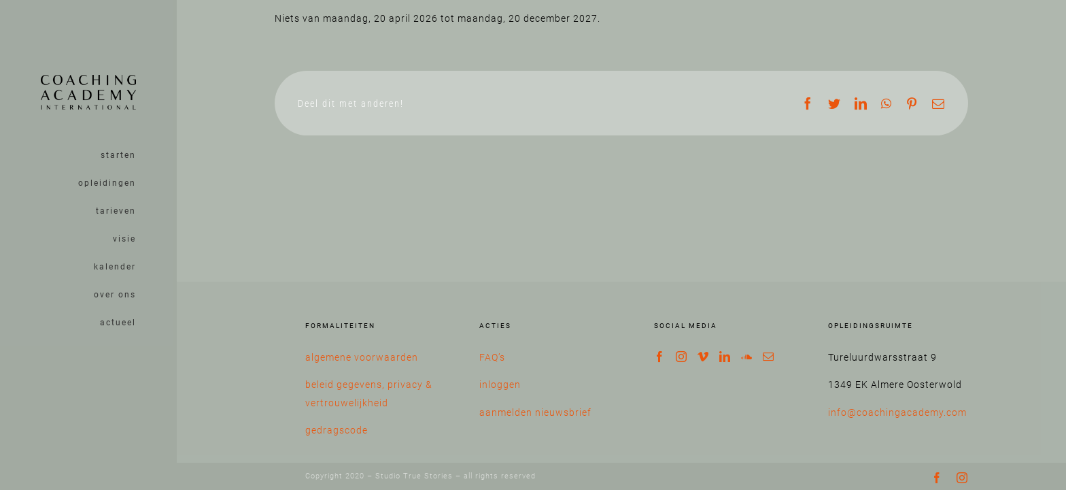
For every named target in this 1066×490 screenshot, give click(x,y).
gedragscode (336, 430)
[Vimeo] (703, 356)
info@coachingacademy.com (897, 412)
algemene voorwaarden (361, 357)
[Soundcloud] (747, 356)
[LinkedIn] (725, 356)
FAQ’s (492, 357)
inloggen (500, 384)
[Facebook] (660, 356)
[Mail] (768, 356)
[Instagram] (681, 356)
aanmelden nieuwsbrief (535, 412)
